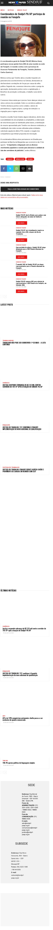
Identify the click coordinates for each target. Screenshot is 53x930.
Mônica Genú (20, 159)
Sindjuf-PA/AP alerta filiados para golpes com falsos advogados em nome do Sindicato (31, 216)
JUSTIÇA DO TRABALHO (11, 467)
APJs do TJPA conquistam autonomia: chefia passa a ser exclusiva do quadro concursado (23, 719)
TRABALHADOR (8, 340)
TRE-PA (5, 760)
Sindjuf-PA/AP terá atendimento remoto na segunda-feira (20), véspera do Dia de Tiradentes (30, 232)
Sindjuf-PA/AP (22, 10)
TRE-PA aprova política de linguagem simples (19, 763)
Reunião (30, 159)
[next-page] (5, 296)
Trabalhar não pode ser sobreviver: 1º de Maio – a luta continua (24, 343)
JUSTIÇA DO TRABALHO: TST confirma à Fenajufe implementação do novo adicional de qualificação (22, 428)
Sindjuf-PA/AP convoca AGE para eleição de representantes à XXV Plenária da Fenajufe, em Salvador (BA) (31, 283)
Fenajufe (10, 159)
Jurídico (6, 382)
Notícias (11, 10)
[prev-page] (2, 296)
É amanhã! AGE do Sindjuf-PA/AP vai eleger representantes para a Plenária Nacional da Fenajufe (30, 266)
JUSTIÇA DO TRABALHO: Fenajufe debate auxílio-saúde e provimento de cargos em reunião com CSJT (23, 470)
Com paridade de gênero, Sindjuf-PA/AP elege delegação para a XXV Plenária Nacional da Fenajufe (31, 249)
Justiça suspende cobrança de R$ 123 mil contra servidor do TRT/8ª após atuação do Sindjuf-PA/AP (22, 386)
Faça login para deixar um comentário (23, 189)
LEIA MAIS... (21, 223)
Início (3, 10)
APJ (4, 716)
